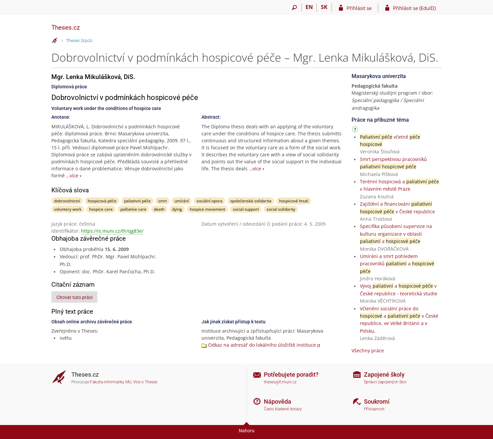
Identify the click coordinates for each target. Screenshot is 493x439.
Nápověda (277, 401)
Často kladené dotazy (283, 409)
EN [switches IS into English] (309, 7)
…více (72, 175)
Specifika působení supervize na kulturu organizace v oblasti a (396, 233)
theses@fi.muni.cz (280, 382)
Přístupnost (374, 409)
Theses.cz (65, 27)
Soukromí (377, 401)
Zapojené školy (384, 374)
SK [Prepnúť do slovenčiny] (324, 7)
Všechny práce (368, 350)
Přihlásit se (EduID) (414, 8)
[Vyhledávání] (294, 7)
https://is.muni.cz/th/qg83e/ (112, 231)
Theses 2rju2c (79, 40)
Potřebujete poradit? (291, 374)
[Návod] (356, 130)
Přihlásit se (359, 8)
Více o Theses (145, 382)
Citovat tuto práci (74, 297)
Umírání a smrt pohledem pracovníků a (397, 263)
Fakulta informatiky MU (110, 382)
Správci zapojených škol (385, 382)
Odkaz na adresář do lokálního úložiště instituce (262, 345)
